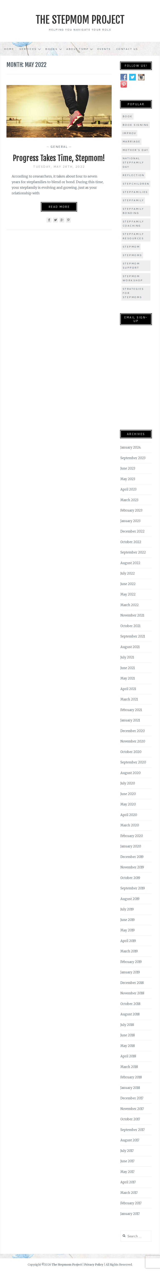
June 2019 (127, 920)
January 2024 (130, 447)
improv (129, 133)
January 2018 (130, 1088)
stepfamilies (135, 192)
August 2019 (129, 899)
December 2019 (132, 857)
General (59, 147)
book (127, 116)
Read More (59, 207)
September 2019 (132, 888)
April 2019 (128, 941)
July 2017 (127, 1151)
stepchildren (135, 183)
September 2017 (132, 1130)
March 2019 (129, 951)
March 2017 (129, 1193)
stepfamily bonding (133, 211)
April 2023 (128, 489)
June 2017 (127, 1161)
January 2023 (130, 521)
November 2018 (132, 993)
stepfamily (133, 200)
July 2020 (127, 783)
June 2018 (127, 1035)
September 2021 (132, 636)
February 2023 (131, 510)
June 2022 (128, 584)
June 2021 (127, 668)
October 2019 (130, 878)
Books (51, 49)
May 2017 (127, 1172)
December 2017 (131, 1098)
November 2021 (132, 615)
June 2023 (127, 468)
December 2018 (132, 983)
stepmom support (131, 265)
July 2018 (127, 1025)
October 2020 (130, 752)
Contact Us (127, 49)
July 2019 (127, 909)
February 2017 (130, 1203)
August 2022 (130, 563)
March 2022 (129, 605)
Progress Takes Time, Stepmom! (59, 158)
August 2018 (130, 1014)
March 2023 (129, 500)
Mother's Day (135, 150)
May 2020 (128, 804)
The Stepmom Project (80, 19)
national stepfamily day (133, 163)
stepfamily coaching (133, 223)
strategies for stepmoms (133, 293)
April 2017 (128, 1182)
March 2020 (129, 825)
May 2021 (127, 678)
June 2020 (128, 794)
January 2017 (130, 1214)
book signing (135, 125)
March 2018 (129, 1067)
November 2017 (132, 1109)
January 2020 (130, 846)
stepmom (131, 246)
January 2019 (130, 972)
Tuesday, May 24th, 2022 (59, 167)
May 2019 (127, 930)
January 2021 (130, 720)
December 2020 (132, 731)
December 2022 (132, 531)
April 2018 (128, 1056)
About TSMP (77, 49)
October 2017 (130, 1119)
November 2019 (132, 867)
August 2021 (130, 647)
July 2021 (127, 657)
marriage (131, 141)
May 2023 (127, 479)
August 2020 (130, 773)
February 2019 (131, 962)
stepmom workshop (132, 278)
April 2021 (128, 689)
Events (104, 49)
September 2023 (132, 458)
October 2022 (130, 542)
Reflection (133, 175)
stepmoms (132, 255)
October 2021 (130, 626)
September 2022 (133, 552)
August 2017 (129, 1140)
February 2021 (131, 710)
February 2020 (131, 836)
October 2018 (130, 1004)
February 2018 (131, 1077)
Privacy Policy (93, 1264)
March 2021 (129, 699)
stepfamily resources (133, 236)
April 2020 (128, 815)
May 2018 (127, 1046)
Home (9, 49)
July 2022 (127, 573)
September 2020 (133, 762)
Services (28, 49)
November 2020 (132, 741)
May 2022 (128, 594)
